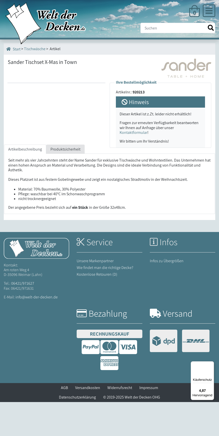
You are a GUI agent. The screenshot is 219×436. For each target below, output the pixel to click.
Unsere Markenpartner (95, 294)
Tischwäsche (34, 48)
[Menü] (211, 364)
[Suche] (177, 28)
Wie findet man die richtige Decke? (105, 301)
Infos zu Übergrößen (167, 294)
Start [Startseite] (13, 49)
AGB (64, 421)
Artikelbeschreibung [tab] (25, 183)
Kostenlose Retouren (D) (97, 308)
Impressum (148, 421)
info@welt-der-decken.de (36, 331)
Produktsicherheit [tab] (65, 183)
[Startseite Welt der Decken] (36, 281)
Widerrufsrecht (119, 421)
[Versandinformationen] (180, 375)
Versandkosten (87, 421)
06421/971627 (22, 317)
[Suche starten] (210, 28)
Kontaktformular (133, 132)
